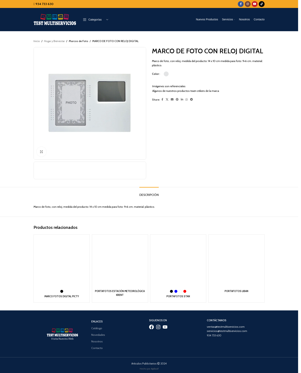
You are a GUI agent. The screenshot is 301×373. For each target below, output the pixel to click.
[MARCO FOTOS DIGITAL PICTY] (61, 262)
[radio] (166, 73)
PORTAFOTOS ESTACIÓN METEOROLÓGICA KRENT (119, 292)
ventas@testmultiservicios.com (226, 325)
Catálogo (96, 327)
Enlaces (97, 320)
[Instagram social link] (248, 4)
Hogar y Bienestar (54, 41)
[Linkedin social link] (182, 99)
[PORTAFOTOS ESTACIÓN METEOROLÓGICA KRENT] (119, 262)
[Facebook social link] (241, 4)
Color (155, 74)
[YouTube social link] (255, 4)
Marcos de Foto (78, 41)
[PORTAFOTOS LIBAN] (237, 262)
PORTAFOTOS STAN (178, 295)
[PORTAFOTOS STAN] (178, 262)
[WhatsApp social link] (186, 99)
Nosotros (97, 340)
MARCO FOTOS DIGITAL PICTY (61, 295)
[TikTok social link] (262, 4)
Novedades (98, 333)
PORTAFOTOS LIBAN (237, 290)
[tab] (149, 193)
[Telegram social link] (191, 99)
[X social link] (167, 99)
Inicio (37, 41)
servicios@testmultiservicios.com (227, 330)
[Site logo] (55, 19)
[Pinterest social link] (177, 99)
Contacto (97, 347)
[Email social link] (172, 99)
